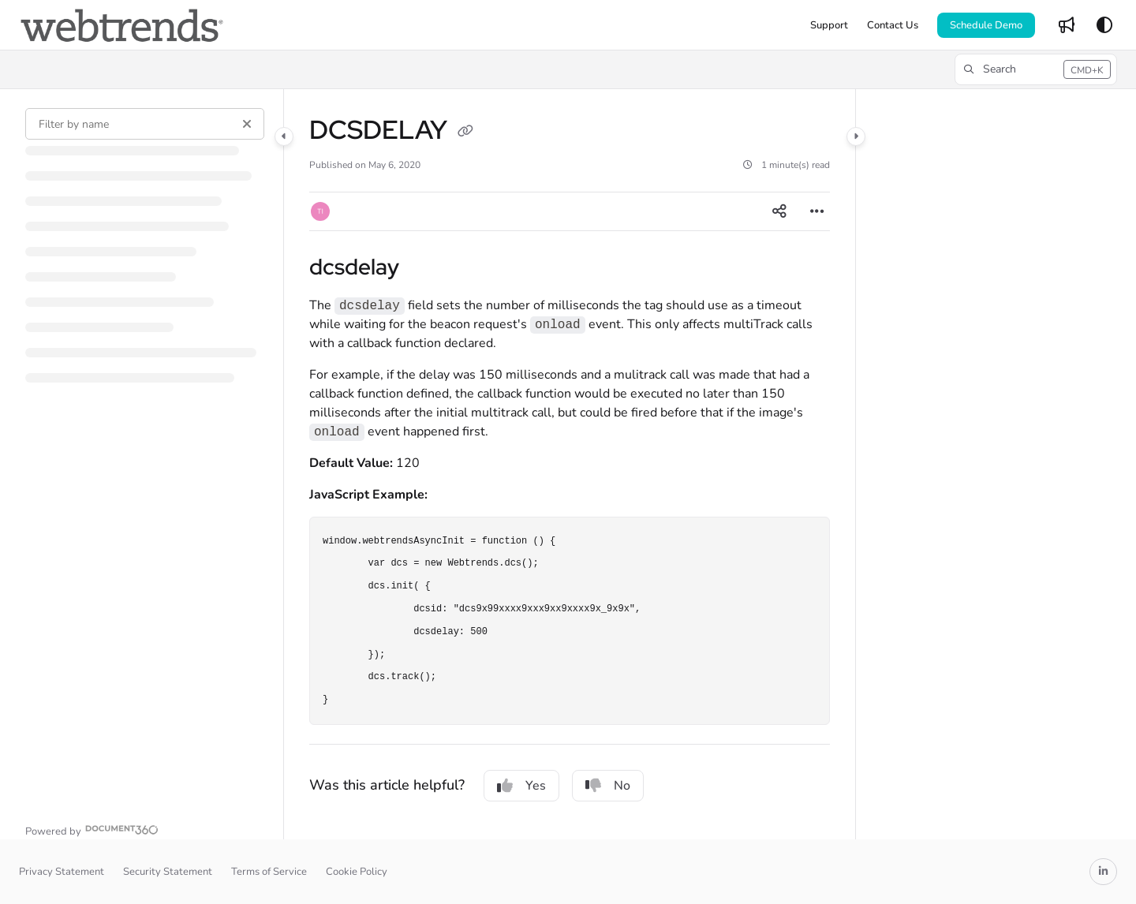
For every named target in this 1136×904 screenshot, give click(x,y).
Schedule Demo (986, 25)
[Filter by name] (144, 124)
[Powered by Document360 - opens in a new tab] (92, 829)
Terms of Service (269, 872)
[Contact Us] (892, 25)
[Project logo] (122, 25)
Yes (521, 785)
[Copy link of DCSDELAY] (465, 132)
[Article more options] (817, 211)
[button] (1036, 69)
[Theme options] (1104, 25)
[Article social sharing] (779, 211)
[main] (569, 464)
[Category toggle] (284, 136)
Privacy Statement (61, 872)
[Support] (829, 25)
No (607, 785)
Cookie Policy (356, 872)
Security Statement (167, 872)
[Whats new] (1066, 25)
